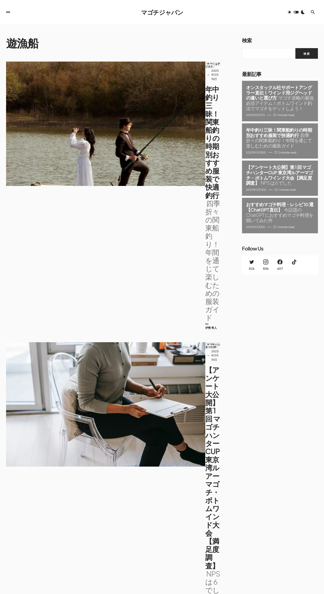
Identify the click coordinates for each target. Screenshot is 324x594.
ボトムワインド (124, 287)
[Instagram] (266, 264)
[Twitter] (252, 264)
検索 (247, 40)
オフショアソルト (126, 63)
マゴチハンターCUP (127, 138)
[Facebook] (280, 264)
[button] (8, 12)
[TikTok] (294, 264)
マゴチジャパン (162, 12)
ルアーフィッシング (153, 212)
